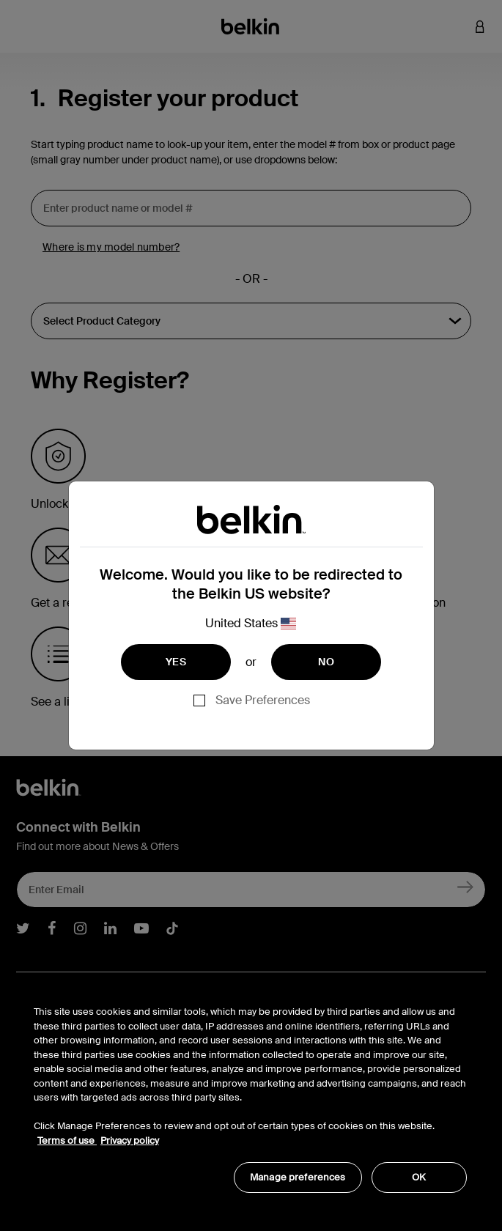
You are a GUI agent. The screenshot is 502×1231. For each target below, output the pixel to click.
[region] (250, 1091)
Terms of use (67, 1140)
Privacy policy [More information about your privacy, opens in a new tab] (129, 1140)
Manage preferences (297, 1177)
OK (419, 1177)
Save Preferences (262, 700)
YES (176, 661)
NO (326, 661)
